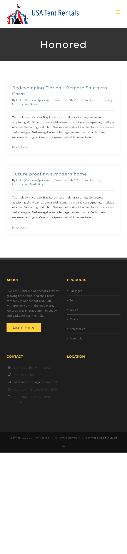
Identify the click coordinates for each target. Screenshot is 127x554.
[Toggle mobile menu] (118, 12)
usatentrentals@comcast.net (36, 382)
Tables (74, 310)
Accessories (77, 329)
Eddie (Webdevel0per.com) (33, 100)
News (33, 104)
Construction (20, 104)
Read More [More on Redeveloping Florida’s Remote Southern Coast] (19, 147)
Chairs (74, 319)
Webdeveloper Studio (104, 437)
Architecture (92, 100)
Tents (73, 300)
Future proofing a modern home (49, 174)
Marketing (36, 184)
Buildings (107, 100)
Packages (76, 291)
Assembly (76, 338)
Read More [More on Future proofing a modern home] (19, 227)
